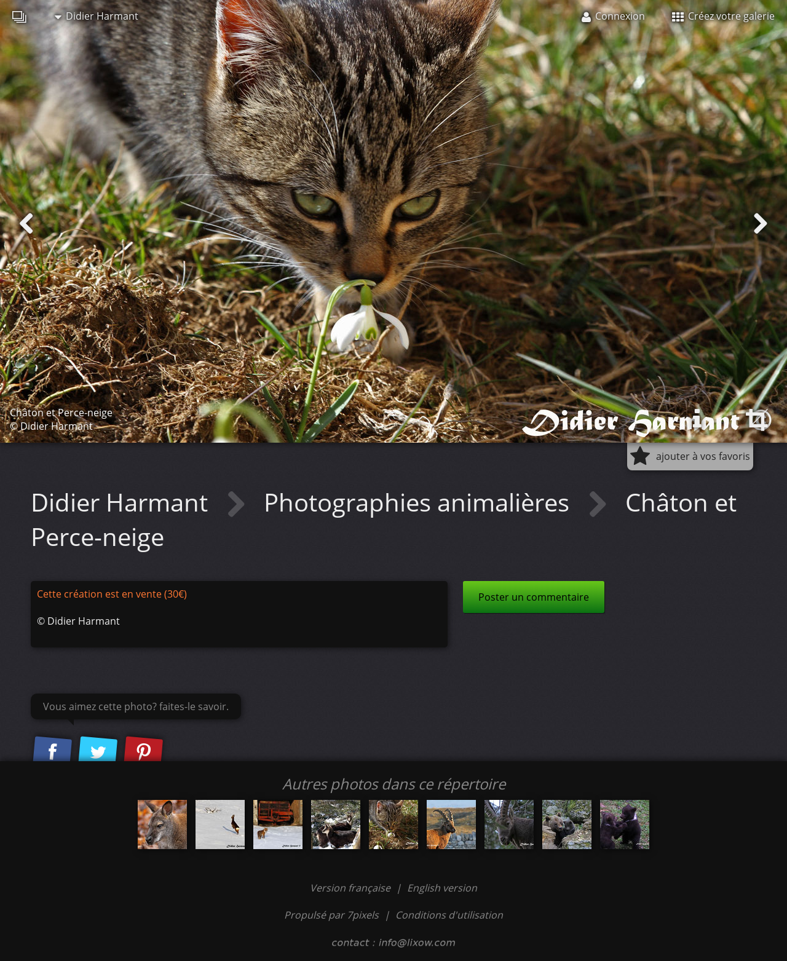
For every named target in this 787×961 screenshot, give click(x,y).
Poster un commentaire (533, 597)
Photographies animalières (419, 502)
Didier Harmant (96, 16)
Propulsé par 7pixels (331, 915)
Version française (351, 888)
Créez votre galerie (723, 16)
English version (442, 888)
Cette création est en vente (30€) (112, 594)
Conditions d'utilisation (449, 915)
